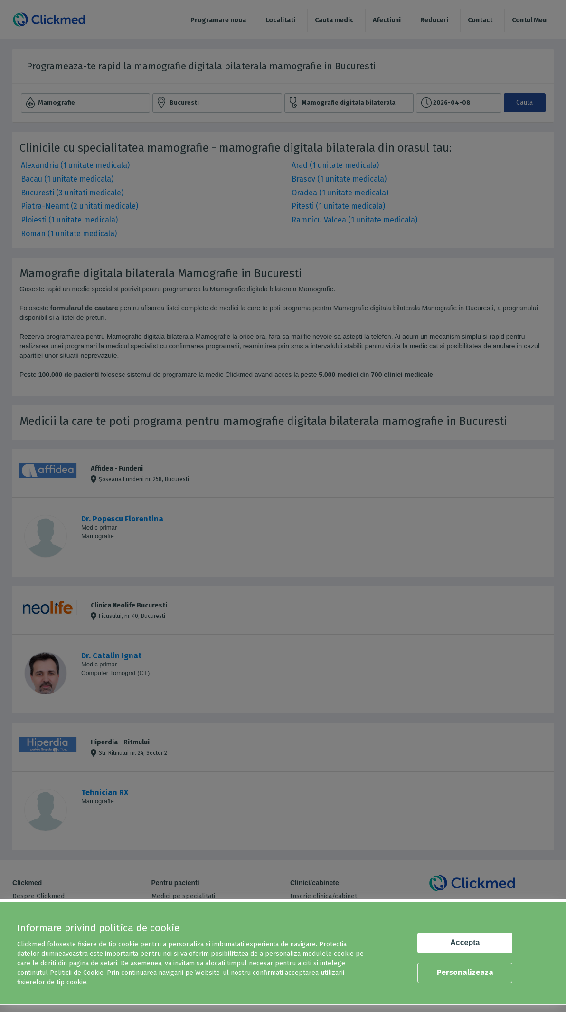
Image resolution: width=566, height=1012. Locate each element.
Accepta (465, 942)
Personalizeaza (465, 972)
